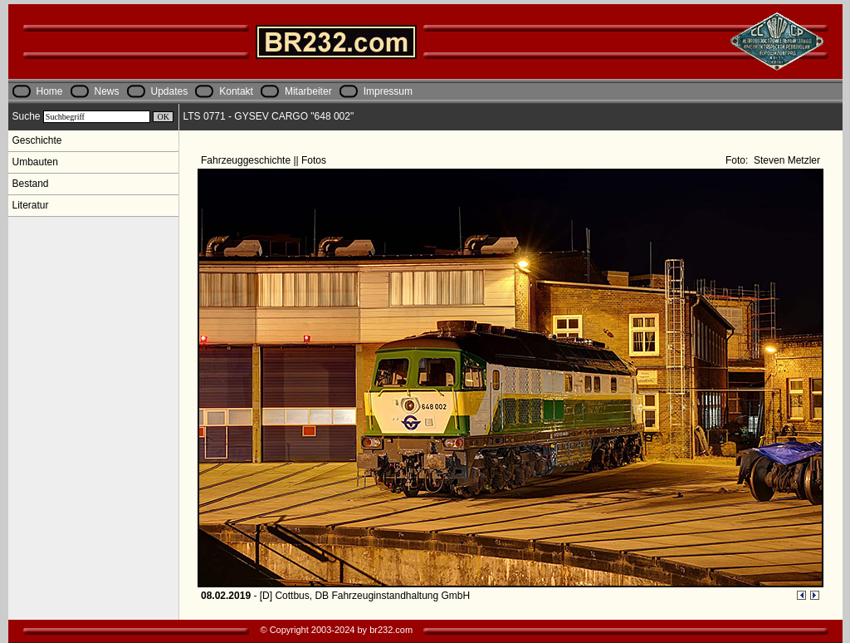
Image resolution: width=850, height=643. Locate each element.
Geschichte (37, 140)
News (107, 91)
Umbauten (35, 162)
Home (50, 91)
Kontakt (236, 91)
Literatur (30, 205)
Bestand (30, 183)
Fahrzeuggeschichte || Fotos (265, 160)
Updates (169, 91)
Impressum (388, 91)
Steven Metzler (785, 160)
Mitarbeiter (308, 91)
